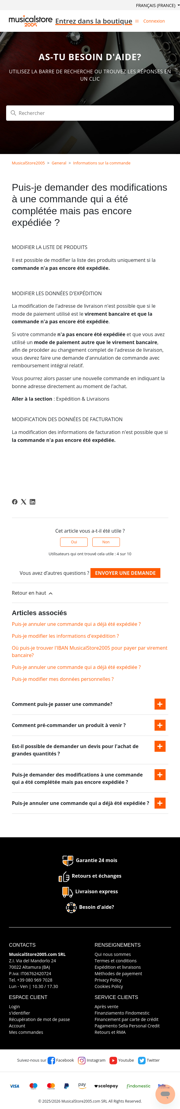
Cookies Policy (109, 986)
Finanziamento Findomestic (122, 1013)
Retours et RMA (110, 1032)
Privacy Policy (108, 980)
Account (17, 1026)
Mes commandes (26, 1032)
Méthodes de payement (118, 973)
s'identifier (19, 1013)
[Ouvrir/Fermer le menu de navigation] (137, 20)
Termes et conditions (116, 961)
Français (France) (156, 5)
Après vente (107, 1006)
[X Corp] (23, 502)
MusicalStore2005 (28, 163)
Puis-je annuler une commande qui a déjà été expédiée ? (76, 624)
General (59, 163)
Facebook (61, 1060)
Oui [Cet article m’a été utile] (74, 542)
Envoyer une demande (125, 573)
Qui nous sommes (113, 954)
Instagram (91, 1060)
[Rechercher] (90, 113)
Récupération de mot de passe (39, 1019)
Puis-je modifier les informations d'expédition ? (65, 636)
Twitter (149, 1060)
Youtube (121, 1060)
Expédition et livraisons (118, 967)
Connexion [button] (154, 21)
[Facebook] (14, 502)
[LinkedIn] (32, 502)
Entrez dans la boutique (93, 20)
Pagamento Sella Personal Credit (127, 1026)
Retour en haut (33, 593)
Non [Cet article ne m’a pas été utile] (106, 542)
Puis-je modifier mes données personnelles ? (63, 679)
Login (14, 1006)
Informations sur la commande (102, 163)
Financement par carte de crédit (127, 1019)
